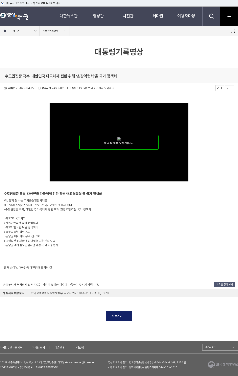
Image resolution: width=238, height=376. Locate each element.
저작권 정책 (38, 347)
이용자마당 (186, 15)
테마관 (158, 15)
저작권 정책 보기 (224, 284)
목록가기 (119, 316)
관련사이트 (210, 347)
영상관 (98, 15)
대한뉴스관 (69, 15)
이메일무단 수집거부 (11, 347)
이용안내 (59, 347)
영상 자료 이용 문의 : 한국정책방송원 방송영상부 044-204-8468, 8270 (145, 362)
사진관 (128, 15)
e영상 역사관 (14, 16)
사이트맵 (79, 347)
